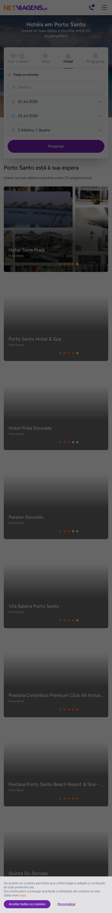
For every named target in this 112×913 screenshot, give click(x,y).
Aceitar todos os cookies (27, 904)
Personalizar (67, 904)
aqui (23, 895)
